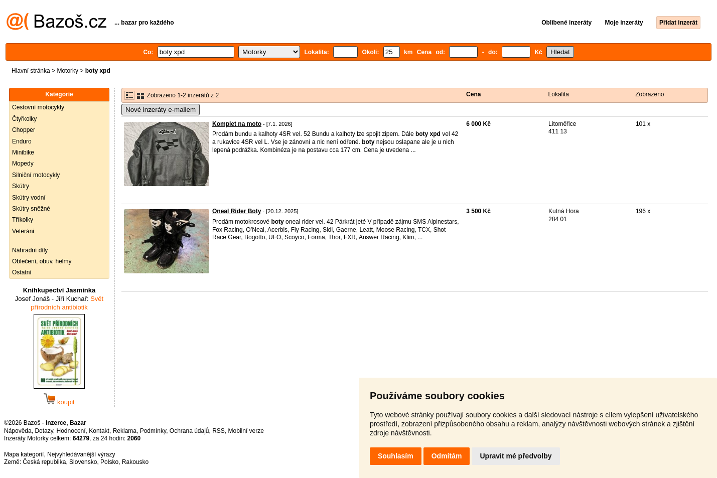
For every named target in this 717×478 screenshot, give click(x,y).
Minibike (23, 152)
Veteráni (23, 231)
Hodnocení (71, 430)
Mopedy (23, 163)
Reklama (124, 430)
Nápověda (18, 430)
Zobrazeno (649, 94)
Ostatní (22, 272)
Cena (473, 94)
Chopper (23, 129)
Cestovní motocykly (38, 107)
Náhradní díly (30, 250)
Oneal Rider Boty (236, 211)
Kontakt (99, 430)
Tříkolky (22, 219)
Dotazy (44, 430)
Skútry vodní (29, 197)
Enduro (22, 141)
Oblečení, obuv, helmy (42, 261)
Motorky (67, 70)
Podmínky (153, 430)
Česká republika (44, 461)
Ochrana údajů (189, 430)
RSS (218, 430)
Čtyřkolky (24, 118)
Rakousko (135, 461)
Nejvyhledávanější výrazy (81, 454)
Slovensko (83, 461)
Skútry (20, 186)
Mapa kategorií (24, 454)
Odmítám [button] (447, 456)
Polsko (109, 461)
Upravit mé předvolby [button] (515, 456)
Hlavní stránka (31, 70)
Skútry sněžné (31, 208)
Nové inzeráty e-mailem (160, 109)
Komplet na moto (236, 123)
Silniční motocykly (36, 175)
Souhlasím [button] (395, 456)
